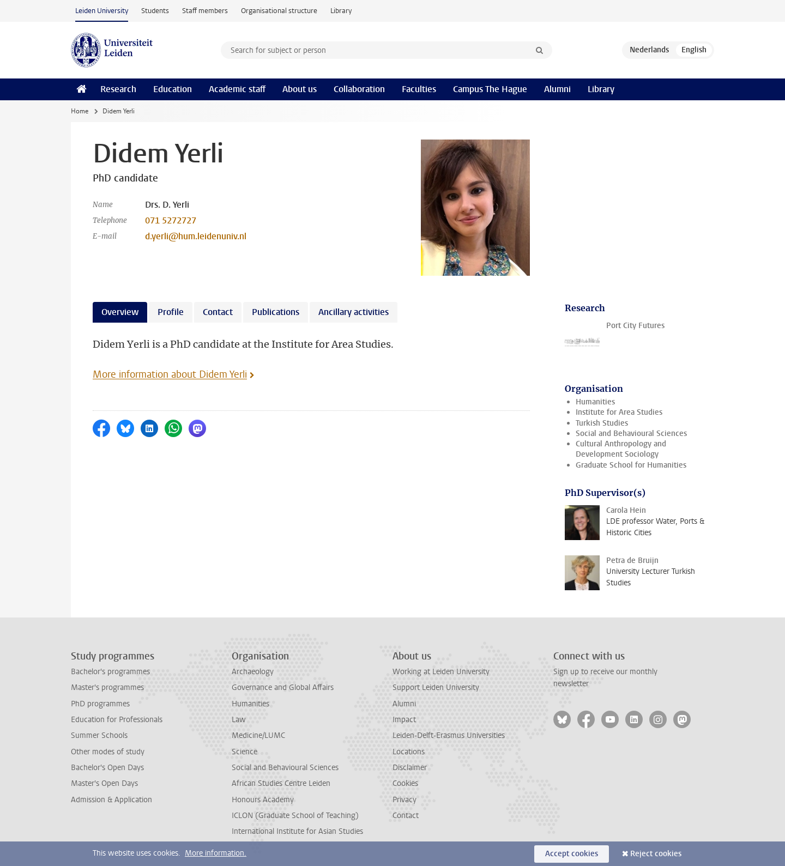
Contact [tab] (218, 312)
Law (239, 719)
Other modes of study (107, 752)
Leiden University (101, 10)
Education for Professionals (116, 719)
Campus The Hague (490, 89)
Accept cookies (571, 854)
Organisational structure (279, 10)
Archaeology (253, 672)
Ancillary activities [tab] (353, 312)
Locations (408, 752)
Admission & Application (111, 800)
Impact (404, 719)
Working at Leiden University (441, 672)
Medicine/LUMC (258, 735)
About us (299, 89)
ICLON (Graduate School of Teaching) (295, 815)
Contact (405, 815)
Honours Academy (263, 800)
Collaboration (359, 89)
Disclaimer (409, 767)
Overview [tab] (119, 312)
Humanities (595, 402)
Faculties (419, 89)
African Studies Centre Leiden (281, 783)
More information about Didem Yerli (170, 374)
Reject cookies (655, 854)
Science (244, 752)
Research (118, 89)
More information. (215, 853)
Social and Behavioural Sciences (631, 433)
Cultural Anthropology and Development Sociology (621, 449)
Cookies (405, 783)
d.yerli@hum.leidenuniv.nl (195, 236)
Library (341, 10)
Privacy (404, 800)
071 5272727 (170, 220)
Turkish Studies (602, 423)
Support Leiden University (435, 687)
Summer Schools (99, 735)
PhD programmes (100, 704)
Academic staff (237, 89)
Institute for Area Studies (619, 412)
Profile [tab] (171, 312)
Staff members (205, 10)
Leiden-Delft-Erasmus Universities (448, 735)
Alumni (557, 89)
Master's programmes (107, 687)
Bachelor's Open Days (107, 767)
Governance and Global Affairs (283, 687)
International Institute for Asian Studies (297, 831)
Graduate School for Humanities (631, 465)
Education (172, 89)
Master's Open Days (104, 783)
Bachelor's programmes (110, 672)
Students (155, 10)
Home (79, 111)
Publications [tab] (275, 312)
